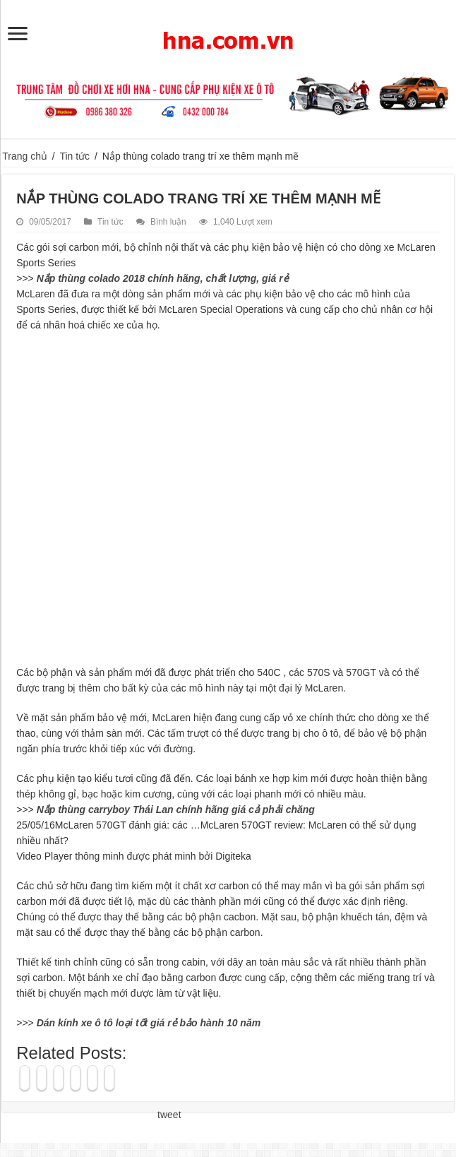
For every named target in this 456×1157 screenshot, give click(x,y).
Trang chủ (24, 156)
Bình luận (168, 222)
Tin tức (74, 156)
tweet (169, 1114)
